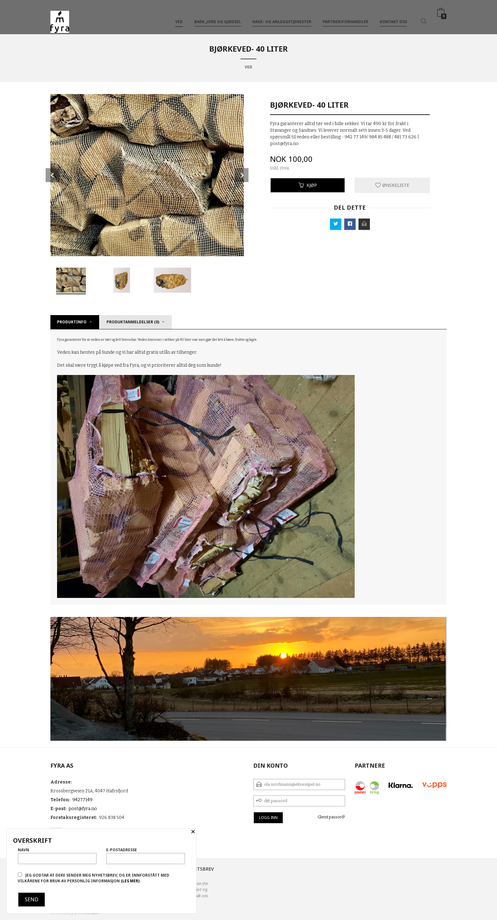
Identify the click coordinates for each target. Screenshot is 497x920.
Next (241, 175)
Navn (57, 855)
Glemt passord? (331, 817)
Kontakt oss (393, 15)
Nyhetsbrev (199, 869)
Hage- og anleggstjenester (281, 15)
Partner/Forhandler (345, 15)
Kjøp (308, 185)
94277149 (82, 800)
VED (179, 15)
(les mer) (130, 881)
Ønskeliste (392, 185)
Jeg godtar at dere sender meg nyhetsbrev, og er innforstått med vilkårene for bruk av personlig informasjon (93, 878)
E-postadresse (145, 855)
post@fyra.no (82, 808)
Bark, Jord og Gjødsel (217, 15)
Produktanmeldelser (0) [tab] (132, 322)
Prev (53, 175)
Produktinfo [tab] (72, 322)
